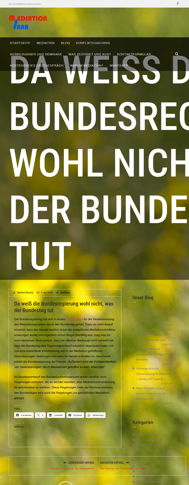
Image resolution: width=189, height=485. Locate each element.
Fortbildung (143, 473)
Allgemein (142, 442)
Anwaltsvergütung (147, 447)
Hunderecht (143, 479)
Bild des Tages (145, 457)
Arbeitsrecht (143, 452)
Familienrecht (144, 468)
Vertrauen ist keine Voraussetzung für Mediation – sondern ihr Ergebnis (153, 382)
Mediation (65, 300)
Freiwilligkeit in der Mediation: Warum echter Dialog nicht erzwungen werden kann (153, 342)
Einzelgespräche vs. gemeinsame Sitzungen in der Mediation (154, 362)
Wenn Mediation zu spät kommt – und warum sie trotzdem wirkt (150, 401)
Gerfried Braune (25, 300)
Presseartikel (74, 326)
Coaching (142, 463)
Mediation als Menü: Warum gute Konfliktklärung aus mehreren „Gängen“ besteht (153, 323)
